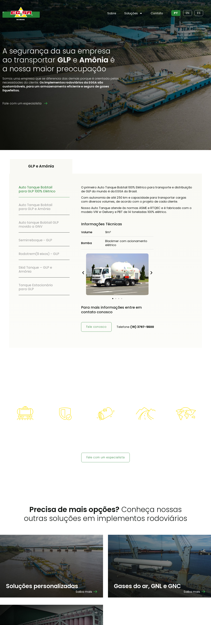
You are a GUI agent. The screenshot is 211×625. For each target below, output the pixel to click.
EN (187, 13)
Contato (157, 13)
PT (176, 13)
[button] (83, 273)
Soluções (133, 13)
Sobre (111, 13)
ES (198, 13)
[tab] (44, 189)
